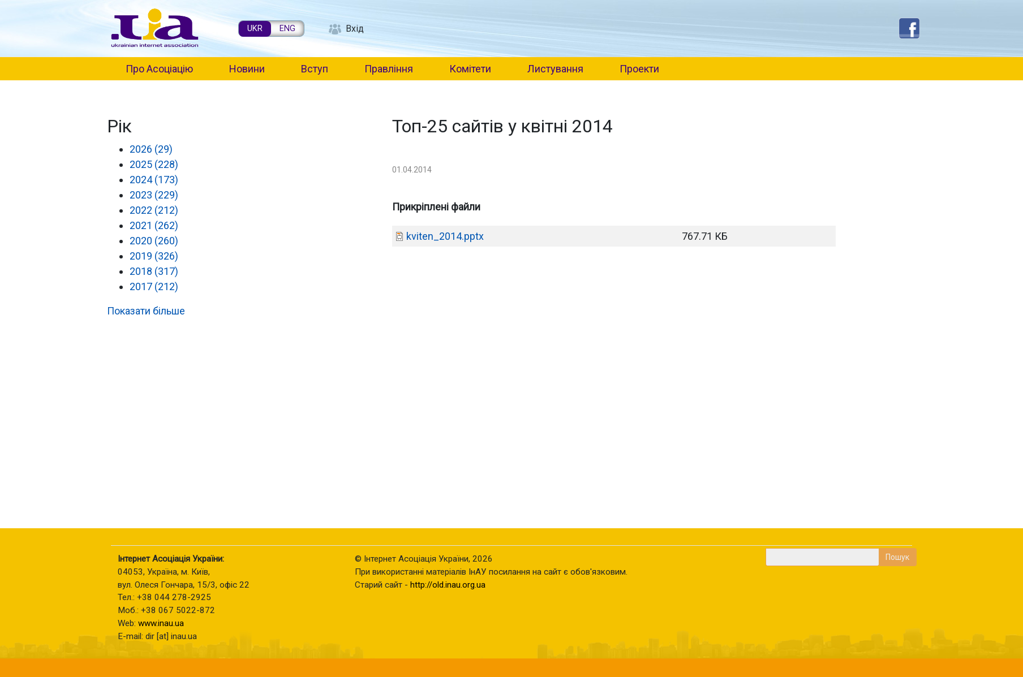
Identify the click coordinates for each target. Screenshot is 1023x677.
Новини (247, 69)
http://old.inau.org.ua (447, 585)
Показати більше (146, 311)
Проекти (639, 69)
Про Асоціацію (159, 69)
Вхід (355, 28)
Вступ (314, 69)
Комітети (470, 69)
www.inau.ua (161, 623)
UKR (255, 28)
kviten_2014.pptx (445, 236)
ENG (287, 28)
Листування (555, 69)
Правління (388, 69)
